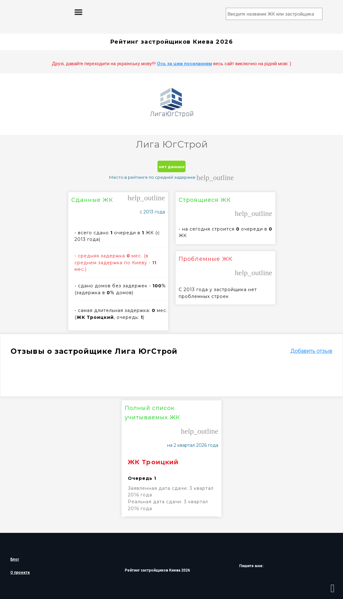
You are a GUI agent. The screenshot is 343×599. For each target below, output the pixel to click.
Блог (14, 559)
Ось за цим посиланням (184, 63)
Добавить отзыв (311, 351)
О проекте (20, 572)
